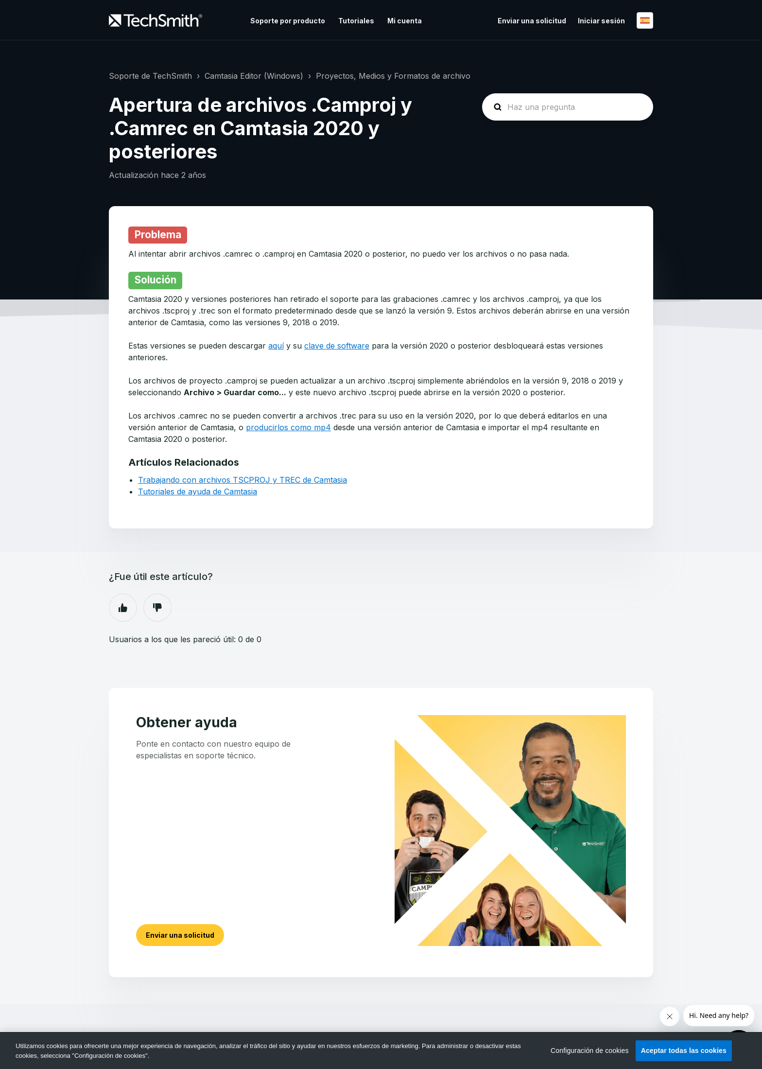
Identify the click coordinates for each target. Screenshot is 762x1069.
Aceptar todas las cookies (684, 1050)
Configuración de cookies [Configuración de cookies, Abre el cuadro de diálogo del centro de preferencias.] (590, 1050)
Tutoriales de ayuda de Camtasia (197, 491)
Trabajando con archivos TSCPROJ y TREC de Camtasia (242, 480)
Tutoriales (356, 21)
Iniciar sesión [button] (601, 21)
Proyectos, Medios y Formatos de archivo (393, 76)
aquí (276, 345)
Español (645, 20)
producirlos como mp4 (288, 427)
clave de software (336, 345)
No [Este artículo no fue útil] (157, 608)
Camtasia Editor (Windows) (254, 76)
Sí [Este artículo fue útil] (123, 608)
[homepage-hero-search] (567, 107)
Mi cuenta (404, 21)
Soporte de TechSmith (150, 76)
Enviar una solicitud (532, 21)
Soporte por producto (287, 21)
